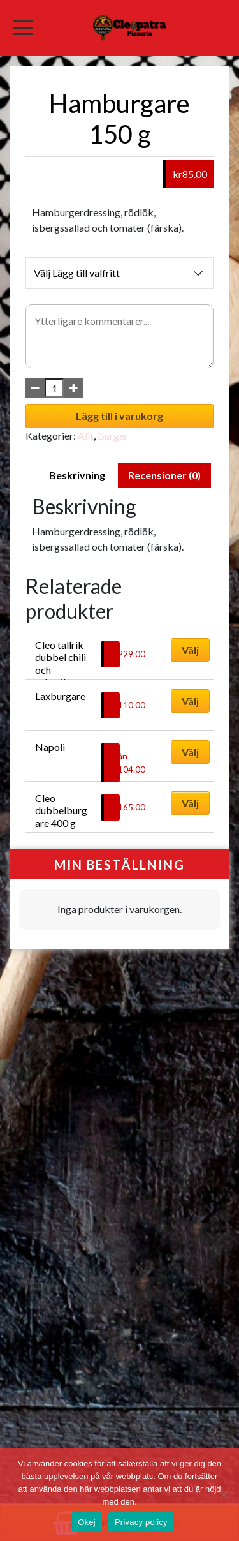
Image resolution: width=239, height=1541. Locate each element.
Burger (113, 435)
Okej (87, 1522)
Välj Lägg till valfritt (119, 273)
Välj (190, 650)
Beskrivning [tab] (77, 475)
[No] (223, 1494)
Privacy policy (141, 1522)
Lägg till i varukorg (119, 416)
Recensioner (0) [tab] (164, 475)
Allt (86, 435)
